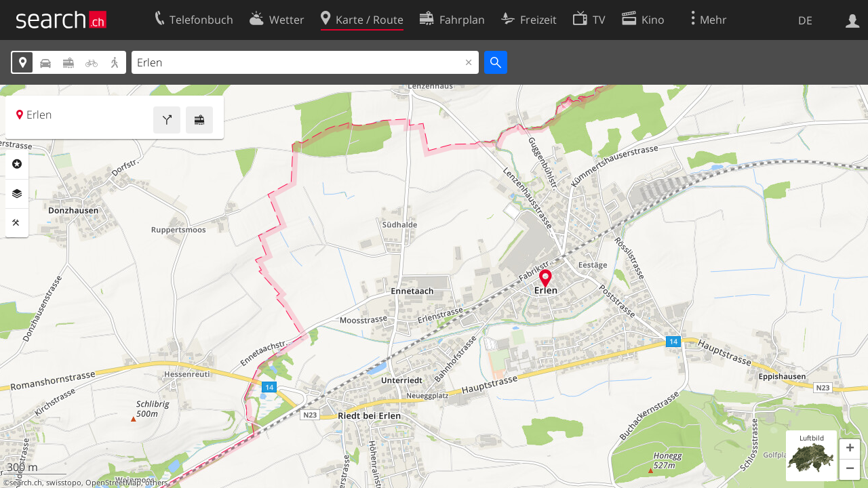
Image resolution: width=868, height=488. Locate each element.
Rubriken (16, 164)
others (156, 482)
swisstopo (63, 482)
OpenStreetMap (113, 482)
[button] (850, 449)
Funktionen (16, 223)
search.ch (25, 482)
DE (805, 20)
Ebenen (16, 194)
